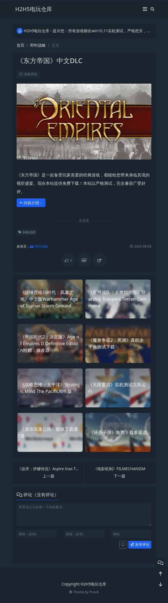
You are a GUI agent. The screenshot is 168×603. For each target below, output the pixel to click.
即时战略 (38, 45)
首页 (20, 45)
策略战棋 (25, 232)
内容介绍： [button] (30, 202)
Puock (94, 592)
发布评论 (138, 544)
